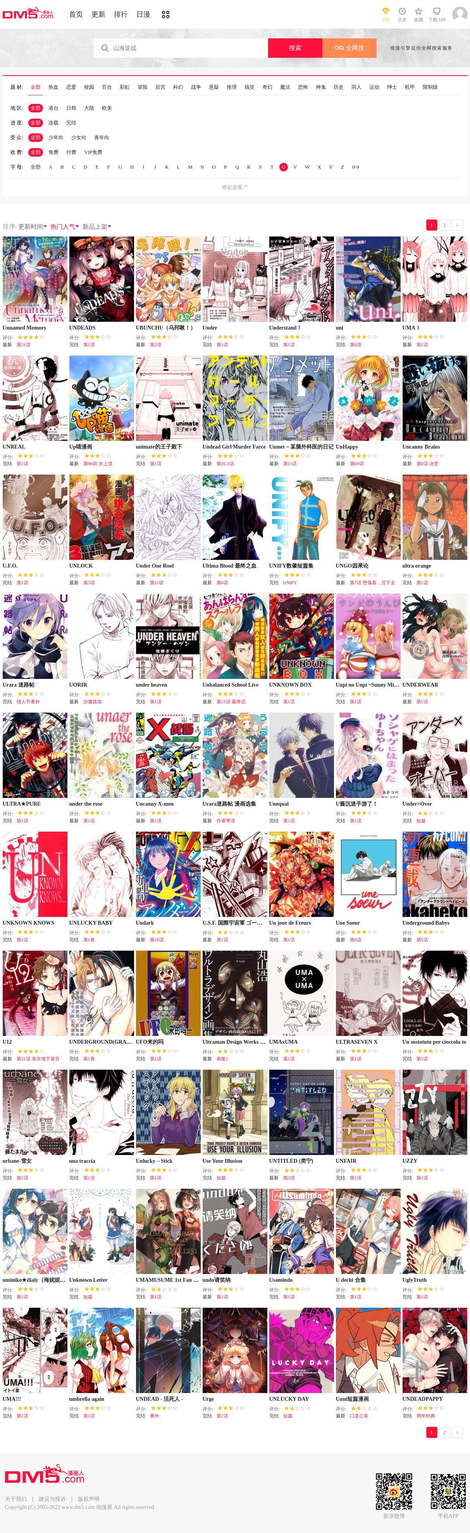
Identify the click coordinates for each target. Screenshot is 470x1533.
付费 (71, 152)
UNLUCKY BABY (91, 923)
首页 (76, 14)
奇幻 (267, 87)
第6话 (356, 344)
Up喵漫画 (81, 447)
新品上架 (97, 226)
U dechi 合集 (351, 1280)
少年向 (56, 137)
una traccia (82, 1161)
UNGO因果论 (352, 566)
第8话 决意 (428, 463)
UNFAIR (346, 1161)
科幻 (178, 87)
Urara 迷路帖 (18, 685)
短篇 (421, 820)
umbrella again (86, 1399)
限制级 (430, 87)
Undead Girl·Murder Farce (234, 447)
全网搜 (349, 48)
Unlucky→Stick (154, 1161)
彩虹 (125, 87)
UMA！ (412, 328)
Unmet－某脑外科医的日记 (301, 447)
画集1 (222, 1059)
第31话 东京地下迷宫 (38, 1059)
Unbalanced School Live (231, 685)
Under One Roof (155, 566)
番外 (154, 1416)
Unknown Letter (88, 1280)
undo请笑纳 (217, 1280)
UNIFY (290, 582)
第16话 (157, 940)
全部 (36, 87)
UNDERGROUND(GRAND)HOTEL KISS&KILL (128, 1042)
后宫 (160, 87)
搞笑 (249, 87)
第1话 (89, 344)
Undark (145, 923)
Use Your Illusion (223, 1161)
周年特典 (426, 1416)
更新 (98, 14)
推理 (232, 87)
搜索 (295, 48)
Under (210, 328)
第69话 (357, 463)
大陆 (89, 108)
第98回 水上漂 (97, 463)
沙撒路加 (92, 701)
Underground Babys (426, 923)
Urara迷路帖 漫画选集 (229, 804)
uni (339, 328)
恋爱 (71, 87)
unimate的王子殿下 (159, 447)
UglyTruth (415, 1280)
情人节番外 (28, 701)
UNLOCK (81, 566)
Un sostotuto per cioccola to (435, 1042)
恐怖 (303, 87)
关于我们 (16, 1499)
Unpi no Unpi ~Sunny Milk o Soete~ (377, 685)
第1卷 (89, 940)
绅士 (392, 87)
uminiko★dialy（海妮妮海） (37, 1280)
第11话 (290, 463)
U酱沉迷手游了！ (357, 804)
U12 (7, 1042)
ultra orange (417, 566)
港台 (53, 108)
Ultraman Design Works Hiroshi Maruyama (254, 1042)
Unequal (279, 804)
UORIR (78, 685)
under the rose (86, 804)
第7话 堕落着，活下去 (372, 582)
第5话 (422, 940)
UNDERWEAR (421, 685)
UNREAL (14, 447)
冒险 (143, 87)
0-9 (355, 167)
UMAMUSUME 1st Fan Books (172, 1280)
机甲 (410, 87)
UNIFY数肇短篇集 (291, 566)
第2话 (156, 344)
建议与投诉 (52, 1499)
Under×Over (417, 804)
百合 (107, 87)
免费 (53, 152)
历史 (339, 87)
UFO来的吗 (150, 1042)
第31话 (24, 344)
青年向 (101, 137)
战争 (196, 87)
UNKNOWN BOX (290, 685)
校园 (89, 87)
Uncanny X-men (155, 804)
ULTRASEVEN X (357, 1042)
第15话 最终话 (231, 701)
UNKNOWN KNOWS (28, 923)
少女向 (78, 137)
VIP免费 (93, 152)
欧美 (107, 108)
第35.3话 (225, 463)
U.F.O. (10, 566)
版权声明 (89, 1499)
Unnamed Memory (24, 328)
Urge (208, 1399)
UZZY (410, 1161)
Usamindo (281, 1280)
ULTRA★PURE (22, 804)
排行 (121, 14)
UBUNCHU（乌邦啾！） (166, 328)
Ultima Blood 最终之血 (230, 566)
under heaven (151, 685)
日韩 (71, 108)
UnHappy (347, 447)
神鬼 (321, 87)
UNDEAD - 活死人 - (159, 1399)
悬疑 (214, 87)
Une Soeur (348, 923)
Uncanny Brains (421, 447)
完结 (71, 123)
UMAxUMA (283, 1042)
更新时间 (33, 226)
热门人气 (65, 226)
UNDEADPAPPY (423, 1399)
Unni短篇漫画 (352, 1399)
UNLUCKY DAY (289, 1399)
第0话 (222, 582)
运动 (374, 87)
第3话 (89, 582)
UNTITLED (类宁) (291, 1161)
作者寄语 (226, 820)
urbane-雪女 (17, 1161)
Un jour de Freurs (290, 923)
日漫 (143, 14)
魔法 (285, 87)
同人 (356, 87)
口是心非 (359, 1416)
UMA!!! (12, 1399)
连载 (53, 123)
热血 (53, 87)
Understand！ (285, 328)
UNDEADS (82, 328)
